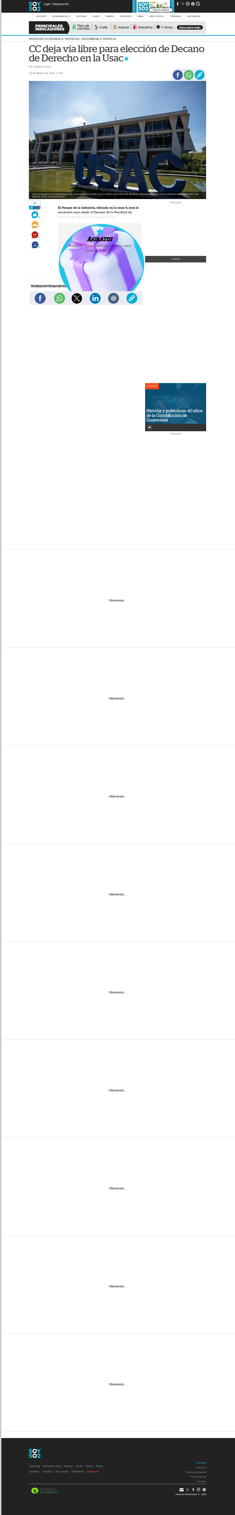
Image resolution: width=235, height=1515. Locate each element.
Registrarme (61, 4)
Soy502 (41, 16)
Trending (175, 16)
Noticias (81, 16)
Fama (140, 16)
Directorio (201, 1481)
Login (46, 4)
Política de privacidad (195, 1472)
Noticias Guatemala (46, 38)
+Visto (176, 259)
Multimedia (78, 1471)
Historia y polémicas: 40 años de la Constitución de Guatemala (174, 415)
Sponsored (93, 1471)
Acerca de (201, 1467)
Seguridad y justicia (99, 38)
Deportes (125, 16)
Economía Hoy (61, 16)
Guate (96, 16)
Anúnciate (201, 1463)
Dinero (110, 16)
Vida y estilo (156, 16)
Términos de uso (198, 1477)
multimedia (193, 16)
